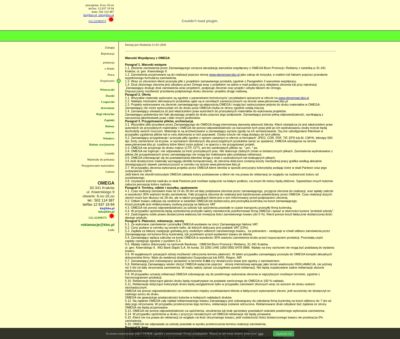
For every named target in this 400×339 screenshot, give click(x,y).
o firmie (109, 68)
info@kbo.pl (106, 15)
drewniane (107, 107)
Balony (109, 126)
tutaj (260, 333)
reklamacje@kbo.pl (97, 225)
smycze (109, 132)
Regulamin (107, 80)
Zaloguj (109, 47)
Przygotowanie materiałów (98, 165)
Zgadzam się (283, 333)
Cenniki (109, 153)
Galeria (110, 171)
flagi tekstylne (105, 114)
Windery (108, 138)
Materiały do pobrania (100, 159)
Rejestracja (107, 53)
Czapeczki (107, 101)
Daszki (110, 95)
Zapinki (109, 120)
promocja (108, 62)
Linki (111, 229)
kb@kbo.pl (90, 15)
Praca (111, 74)
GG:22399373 (97, 21)
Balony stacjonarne (101, 144)
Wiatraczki (107, 89)
